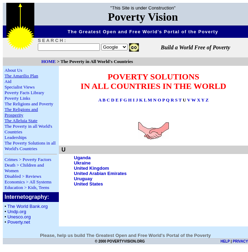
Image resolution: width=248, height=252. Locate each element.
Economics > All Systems (28, 181)
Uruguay (83, 178)
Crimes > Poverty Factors (28, 159)
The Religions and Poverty (29, 103)
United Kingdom (91, 168)
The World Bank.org (27, 206)
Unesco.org (18, 216)
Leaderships (16, 137)
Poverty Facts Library (24, 92)
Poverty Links (17, 98)
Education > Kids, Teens (27, 187)
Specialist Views (20, 87)
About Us (13, 70)
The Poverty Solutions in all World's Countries (30, 145)
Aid (8, 81)
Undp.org (16, 211)
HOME (48, 61)
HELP (225, 241)
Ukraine (82, 163)
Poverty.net (18, 222)
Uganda (82, 157)
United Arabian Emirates (100, 173)
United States (88, 184)
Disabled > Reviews (23, 176)
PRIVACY (240, 241)
